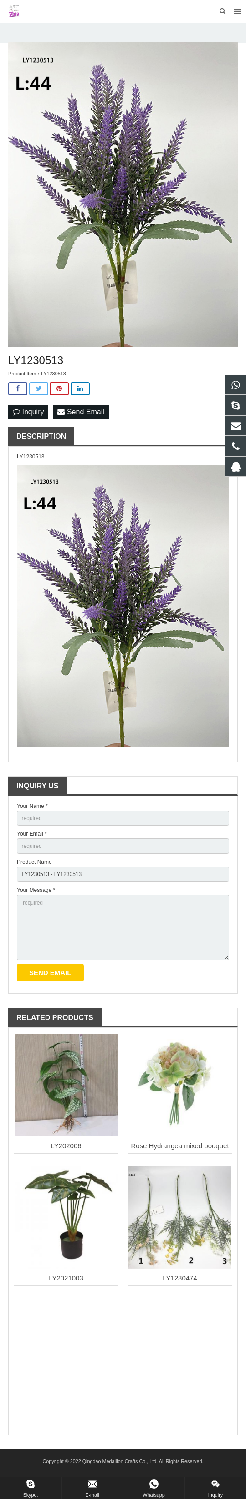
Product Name (34, 862)
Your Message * (36, 890)
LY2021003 (66, 1278)
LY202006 (66, 1146)
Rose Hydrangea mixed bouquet (180, 1146)
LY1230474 (180, 1278)
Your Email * (32, 834)
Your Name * (32, 806)
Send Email (80, 412)
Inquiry (28, 412)
